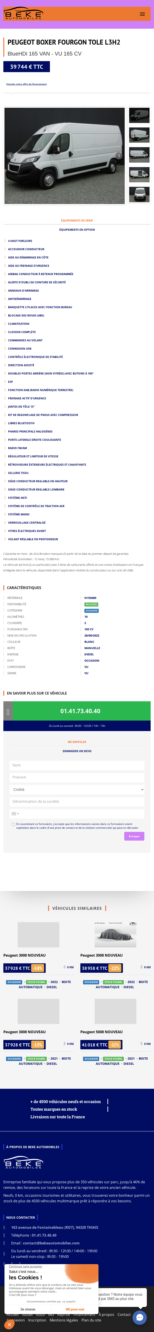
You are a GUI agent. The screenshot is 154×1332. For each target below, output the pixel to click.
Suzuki (27, 1314)
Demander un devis (77, 751)
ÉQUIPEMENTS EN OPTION (77, 230)
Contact (124, 1314)
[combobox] (15, 813)
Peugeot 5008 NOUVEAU (101, 1031)
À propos (106, 1314)
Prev (10, 155)
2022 (55, 982)
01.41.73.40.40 (80, 711)
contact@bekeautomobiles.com (51, 1243)
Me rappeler (77, 742)
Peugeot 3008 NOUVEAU (24, 955)
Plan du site (91, 1320)
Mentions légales (64, 1320)
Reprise (63, 1314)
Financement (84, 1314)
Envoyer (134, 836)
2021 (55, 1058)
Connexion (16, 1320)
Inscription (37, 1320)
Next (118, 155)
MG (51, 1314)
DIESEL (52, 987)
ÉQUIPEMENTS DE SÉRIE (77, 220)
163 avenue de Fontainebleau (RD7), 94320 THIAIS (54, 1227)
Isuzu (40, 1314)
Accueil (13, 1314)
